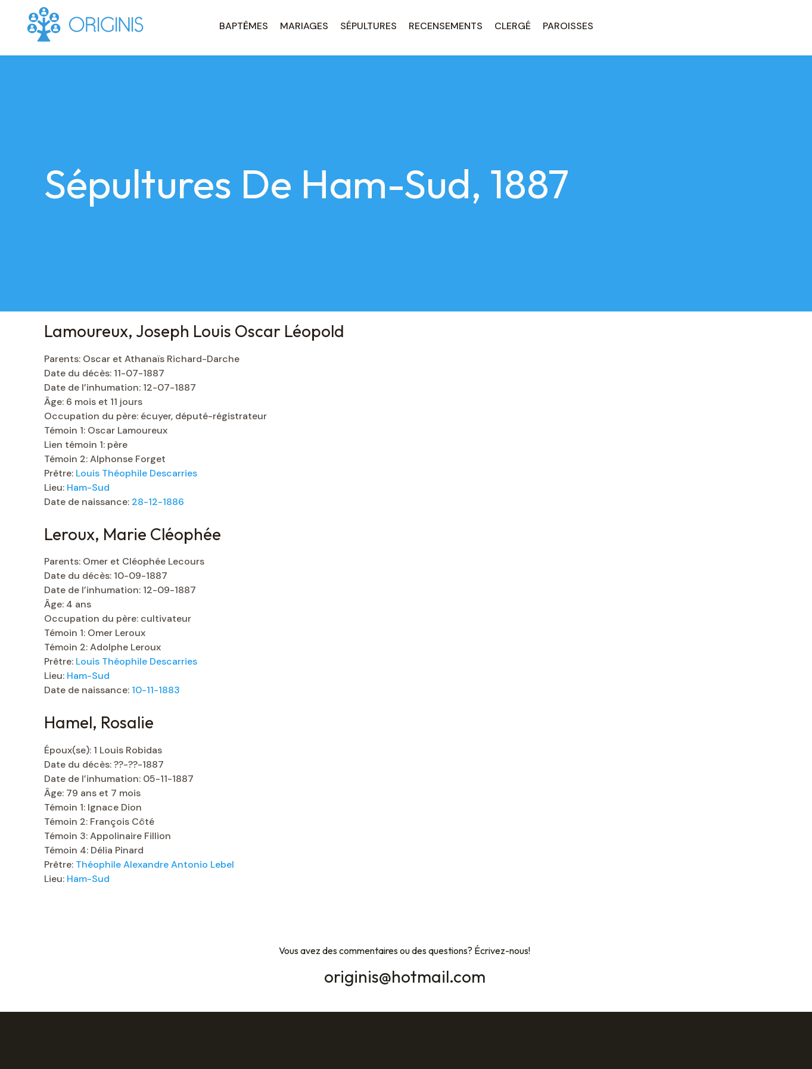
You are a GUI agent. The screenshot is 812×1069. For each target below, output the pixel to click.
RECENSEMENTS (446, 26)
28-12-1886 (158, 501)
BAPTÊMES (243, 26)
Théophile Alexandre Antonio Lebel (155, 864)
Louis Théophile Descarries (136, 473)
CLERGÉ (512, 26)
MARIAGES (304, 26)
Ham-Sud (88, 487)
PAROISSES (568, 26)
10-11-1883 (156, 690)
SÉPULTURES (368, 26)
